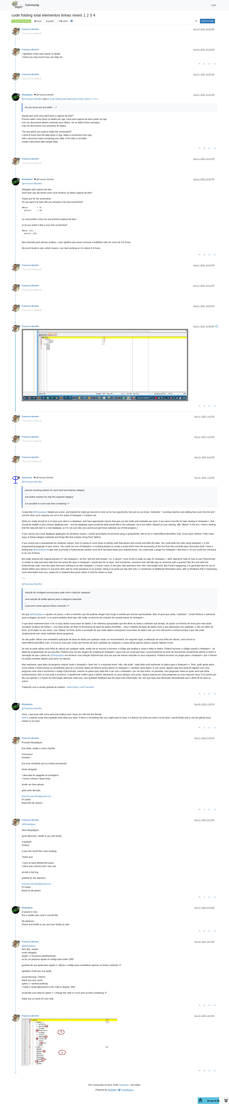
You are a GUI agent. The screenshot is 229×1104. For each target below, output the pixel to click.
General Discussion (21, 21)
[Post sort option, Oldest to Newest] (196, 21)
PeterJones (27, 478)
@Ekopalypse (40, 512)
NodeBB (112, 1090)
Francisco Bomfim (30, 29)
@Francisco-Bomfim (32, 99)
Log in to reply (207, 21)
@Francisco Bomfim (44, 95)
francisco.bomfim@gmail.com (36, 796)
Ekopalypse (27, 95)
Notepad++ (124, 1085)
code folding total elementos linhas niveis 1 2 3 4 (73, 99)
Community (32, 5)
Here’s (25, 717)
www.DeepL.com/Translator (80, 687)
